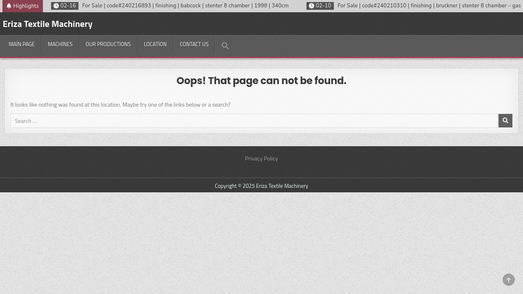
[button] (225, 46)
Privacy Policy (261, 158)
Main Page (22, 44)
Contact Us (194, 44)
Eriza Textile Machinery (47, 24)
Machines (60, 44)
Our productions (108, 44)
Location (155, 44)
